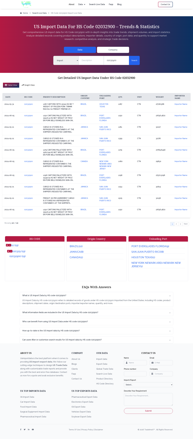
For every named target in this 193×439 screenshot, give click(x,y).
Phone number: (130, 369)
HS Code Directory (104, 384)
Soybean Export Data (81, 416)
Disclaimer (98, 430)
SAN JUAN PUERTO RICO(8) (147, 251)
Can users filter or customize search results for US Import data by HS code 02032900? (96, 339)
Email (152, 358)
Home (24, 13)
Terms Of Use (75, 430)
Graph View (28, 85)
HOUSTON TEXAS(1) (143, 257)
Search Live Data (97, 4)
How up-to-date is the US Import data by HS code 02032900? (96, 330)
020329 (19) (18, 251)
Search (134, 60)
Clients (75, 369)
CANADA (84, 161)
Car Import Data (27, 402)
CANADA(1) (76, 257)
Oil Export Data (78, 407)
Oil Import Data (27, 397)
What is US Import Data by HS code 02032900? (96, 295)
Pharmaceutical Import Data (33, 416)
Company (154, 369)
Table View (11, 85)
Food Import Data (28, 407)
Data (81, 4)
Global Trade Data (104, 369)
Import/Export (130, 380)
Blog (119, 4)
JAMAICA (84, 127)
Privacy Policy (87, 430)
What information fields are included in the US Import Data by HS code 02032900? (96, 312)
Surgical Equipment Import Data (35, 412)
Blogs (74, 364)
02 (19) (14, 245)
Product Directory (104, 379)
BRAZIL (84, 104)
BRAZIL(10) (76, 246)
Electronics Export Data (82, 402)
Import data (101, 359)
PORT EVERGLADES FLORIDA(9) (150, 246)
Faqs (111, 4)
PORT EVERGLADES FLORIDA (105, 118)
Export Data (101, 364)
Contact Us (77, 379)
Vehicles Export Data (81, 412)
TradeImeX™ (149, 430)
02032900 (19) (17, 256)
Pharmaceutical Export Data (84, 397)
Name (126, 358)
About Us (76, 359)
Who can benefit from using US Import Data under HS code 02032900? (96, 321)
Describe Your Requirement (135, 391)
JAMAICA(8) (77, 251)
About (71, 4)
